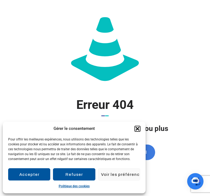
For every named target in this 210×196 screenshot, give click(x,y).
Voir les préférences (120, 174)
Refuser (74, 174)
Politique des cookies (74, 186)
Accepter (29, 174)
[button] (137, 128)
